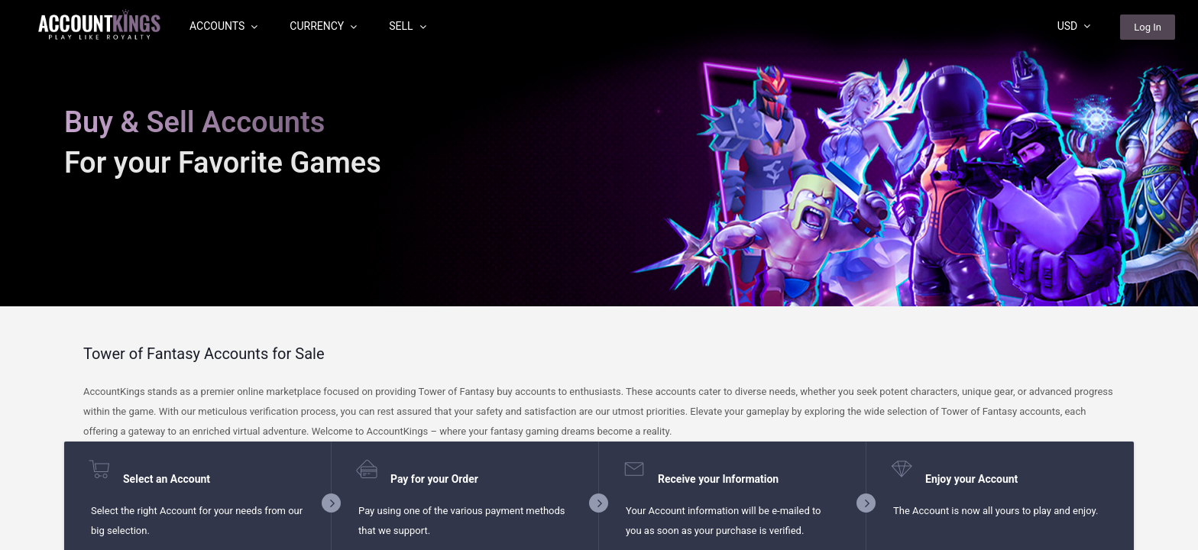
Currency (323, 26)
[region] (599, 275)
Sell (407, 26)
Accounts (223, 26)
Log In (1147, 27)
